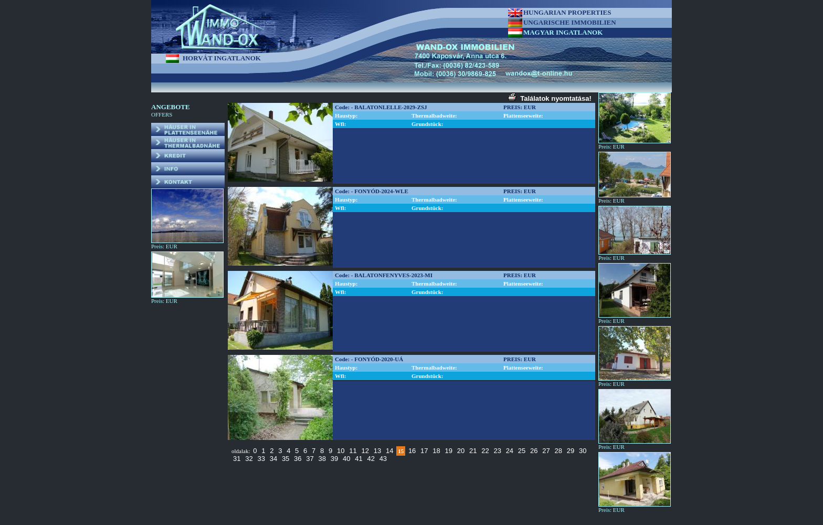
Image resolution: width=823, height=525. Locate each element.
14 (389, 451)
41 (358, 459)
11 (352, 451)
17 (424, 451)
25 (521, 451)
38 (322, 459)
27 (546, 451)
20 (461, 451)
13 (377, 451)
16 (412, 451)
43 (383, 459)
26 (533, 451)
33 (261, 459)
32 (248, 459)
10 (340, 451)
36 (297, 459)
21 (473, 451)
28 (558, 451)
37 (309, 459)
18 (436, 451)
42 (370, 459)
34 (273, 459)
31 (236, 459)
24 (509, 451)
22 (485, 451)
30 (582, 451)
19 (448, 451)
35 (285, 459)
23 (497, 451)
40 (346, 459)
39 (334, 459)
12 (364, 451)
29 (570, 451)
